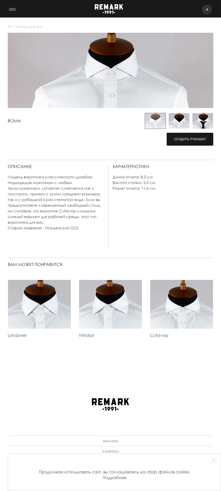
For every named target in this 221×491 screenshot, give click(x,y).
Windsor (86, 335)
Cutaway (159, 335)
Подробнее (114, 477)
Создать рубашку (190, 139)
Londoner (17, 335)
